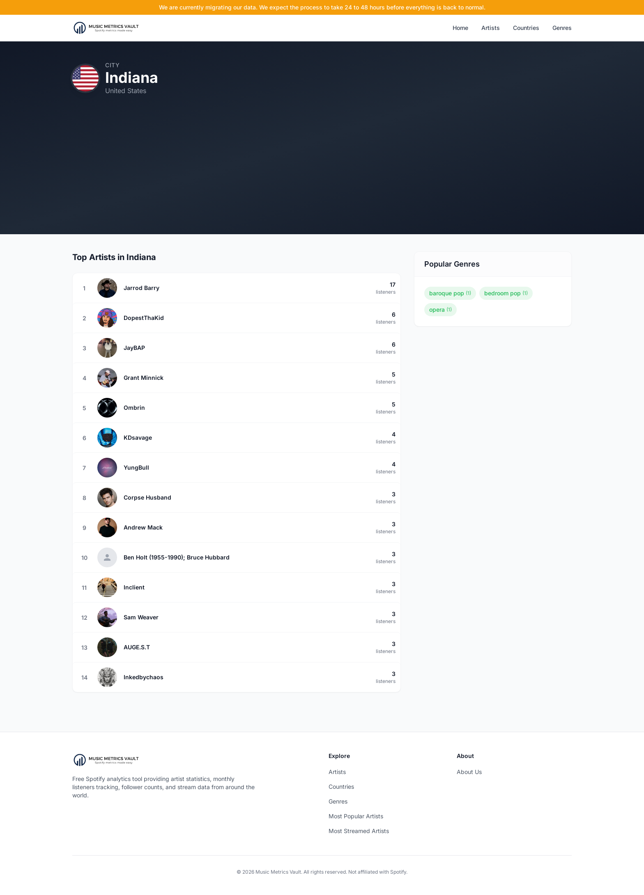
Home (460, 27)
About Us (469, 771)
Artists (490, 27)
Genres (562, 27)
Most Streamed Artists (359, 830)
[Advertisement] (322, 176)
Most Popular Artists (356, 816)
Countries (526, 27)
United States (125, 91)
